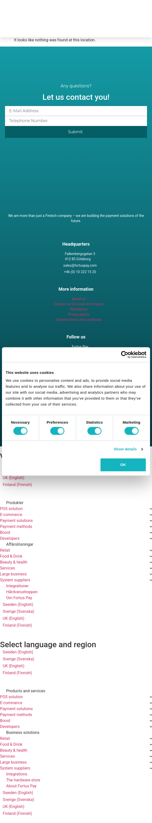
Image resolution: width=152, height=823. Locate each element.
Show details (125, 449)
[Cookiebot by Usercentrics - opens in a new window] (124, 354)
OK (123, 465)
